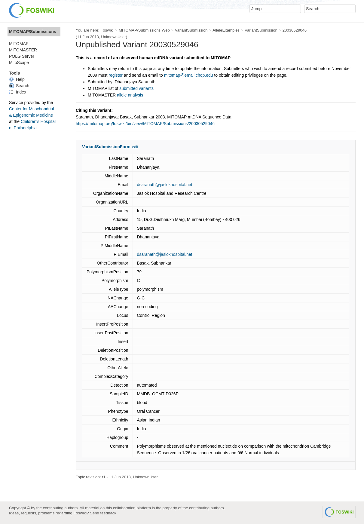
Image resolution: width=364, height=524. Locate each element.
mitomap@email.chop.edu (188, 75)
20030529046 (295, 30)
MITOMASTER (23, 49)
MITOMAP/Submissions (32, 31)
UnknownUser (113, 37)
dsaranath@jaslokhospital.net (164, 184)
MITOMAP (19, 43)
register (116, 75)
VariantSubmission (191, 30)
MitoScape (19, 62)
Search (19, 85)
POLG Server (21, 56)
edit (135, 147)
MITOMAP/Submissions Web (144, 30)
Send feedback (103, 513)
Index (17, 92)
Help (17, 79)
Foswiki (107, 30)
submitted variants (136, 88)
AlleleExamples (226, 30)
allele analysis (130, 95)
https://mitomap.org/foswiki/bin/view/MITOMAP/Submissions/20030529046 (145, 123)
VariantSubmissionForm (106, 146)
